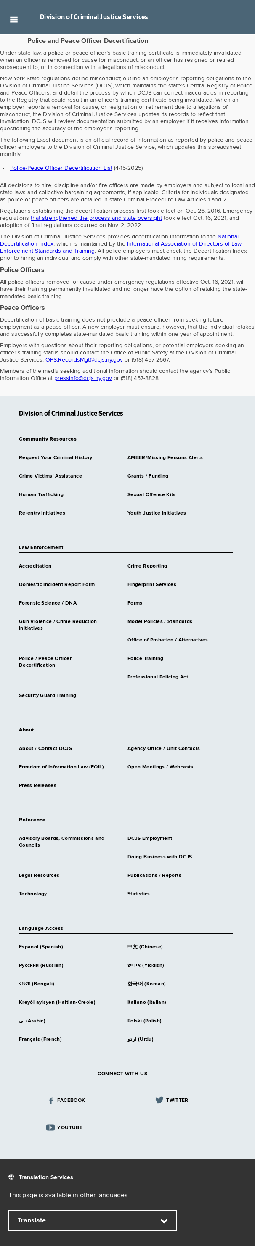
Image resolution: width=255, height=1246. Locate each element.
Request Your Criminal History (55, 457)
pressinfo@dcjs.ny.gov (83, 378)
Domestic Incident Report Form (57, 584)
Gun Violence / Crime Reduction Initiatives (58, 625)
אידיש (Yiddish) (146, 965)
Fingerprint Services (152, 584)
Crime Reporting (147, 566)
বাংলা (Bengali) (36, 984)
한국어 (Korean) (147, 984)
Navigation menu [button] (13, 19)
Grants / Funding (148, 476)
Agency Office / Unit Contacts (164, 748)
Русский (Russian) (41, 965)
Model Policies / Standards (160, 621)
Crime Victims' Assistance (50, 476)
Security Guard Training (47, 695)
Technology (33, 894)
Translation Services (46, 1177)
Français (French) (40, 1039)
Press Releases (37, 785)
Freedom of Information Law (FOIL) (61, 767)
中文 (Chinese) (145, 947)
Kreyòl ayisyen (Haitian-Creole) (57, 1002)
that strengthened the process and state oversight (96, 218)
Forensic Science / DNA (48, 603)
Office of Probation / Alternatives (168, 640)
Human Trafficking (41, 494)
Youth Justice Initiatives (157, 513)
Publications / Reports (154, 875)
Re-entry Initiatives (42, 513)
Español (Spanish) (41, 947)
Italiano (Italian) (147, 1002)
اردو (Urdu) (141, 1039)
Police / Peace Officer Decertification (45, 662)
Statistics (139, 894)
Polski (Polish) (145, 1021)
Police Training (145, 658)
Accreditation (35, 566)
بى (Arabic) (32, 1021)
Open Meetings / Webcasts (161, 767)
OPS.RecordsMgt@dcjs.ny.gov (84, 360)
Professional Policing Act (158, 677)
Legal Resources (39, 875)
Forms (135, 603)
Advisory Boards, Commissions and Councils (62, 842)
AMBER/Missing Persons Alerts (165, 457)
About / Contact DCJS (45, 748)
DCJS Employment (150, 838)
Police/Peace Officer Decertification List (61, 168)
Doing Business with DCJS (160, 857)
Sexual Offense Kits (152, 494)
